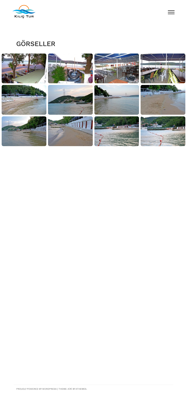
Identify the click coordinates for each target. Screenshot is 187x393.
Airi (70, 389)
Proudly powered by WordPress (36, 389)
